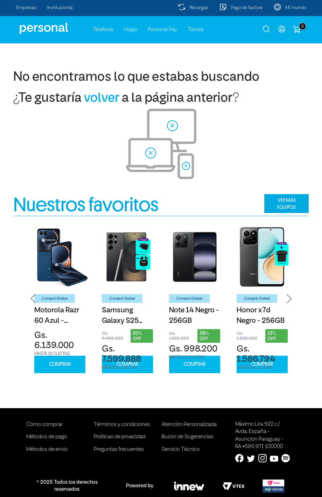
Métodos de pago (46, 436)
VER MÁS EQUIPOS (286, 204)
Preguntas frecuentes (119, 449)
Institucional (60, 8)
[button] (33, 298)
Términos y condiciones (122, 424)
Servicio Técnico (181, 449)
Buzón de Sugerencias (188, 436)
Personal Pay (162, 29)
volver (101, 98)
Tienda (195, 29)
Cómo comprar (44, 424)
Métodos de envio (47, 449)
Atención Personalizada (189, 424)
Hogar (131, 29)
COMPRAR (60, 364)
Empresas (26, 8)
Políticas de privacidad (120, 436)
